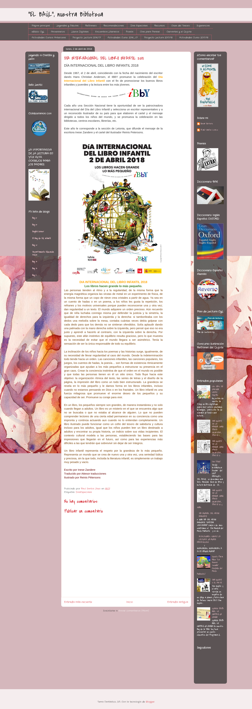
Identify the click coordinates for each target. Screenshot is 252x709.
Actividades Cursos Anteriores (49, 37)
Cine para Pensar (150, 31)
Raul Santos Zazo (209, 130)
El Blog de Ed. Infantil (41, 238)
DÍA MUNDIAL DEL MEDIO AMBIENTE (209, 515)
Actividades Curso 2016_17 (122, 37)
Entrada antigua (177, 602)
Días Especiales (139, 25)
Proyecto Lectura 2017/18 (158, 37)
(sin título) (216, 461)
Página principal (41, 25)
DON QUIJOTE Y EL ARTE (217, 581)
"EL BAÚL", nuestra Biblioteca (65, 14)
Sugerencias (203, 25)
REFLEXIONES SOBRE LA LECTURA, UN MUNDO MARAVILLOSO (208, 539)
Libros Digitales (80, 31)
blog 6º (34, 218)
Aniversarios (58, 31)
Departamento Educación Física (43, 253)
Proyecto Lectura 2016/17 (87, 37)
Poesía (129, 31)
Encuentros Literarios (107, 31)
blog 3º (34, 268)
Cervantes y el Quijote (179, 31)
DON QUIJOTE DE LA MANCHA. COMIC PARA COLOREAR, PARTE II (218, 448)
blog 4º (34, 261)
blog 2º (34, 245)
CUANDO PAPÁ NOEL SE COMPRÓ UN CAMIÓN (218, 613)
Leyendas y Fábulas (67, 25)
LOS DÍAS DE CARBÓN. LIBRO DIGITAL (217, 391)
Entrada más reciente (78, 602)
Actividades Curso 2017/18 (193, 37)
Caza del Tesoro (180, 25)
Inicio (129, 602)
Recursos (159, 25)
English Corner (38, 231)
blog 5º (34, 224)
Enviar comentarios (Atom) (134, 610)
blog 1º (34, 275)
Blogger (150, 701)
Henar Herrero (207, 123)
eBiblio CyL (38, 31)
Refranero (91, 25)
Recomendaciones (114, 25)
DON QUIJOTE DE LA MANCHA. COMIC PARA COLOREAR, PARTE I (218, 428)
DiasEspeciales (84, 492)
